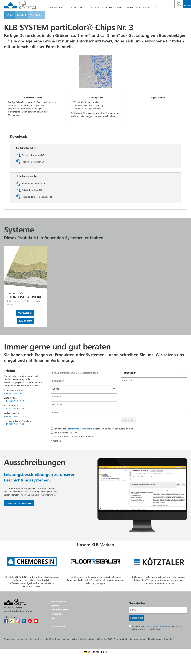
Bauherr (21, 19)
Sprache (178, 6)
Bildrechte (101, 639)
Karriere (147, 11)
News (119, 11)
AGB (110, 639)
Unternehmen (132, 11)
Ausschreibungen (34, 462)
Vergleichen (25, 313)
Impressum (23, 639)
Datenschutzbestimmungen (79, 428)
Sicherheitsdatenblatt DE (33, 183)
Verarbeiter (36, 19)
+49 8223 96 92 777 (14, 416)
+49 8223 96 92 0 (12, 393)
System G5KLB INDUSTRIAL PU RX (24, 295)
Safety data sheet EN (32, 190)
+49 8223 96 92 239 (14, 424)
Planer (9, 19)
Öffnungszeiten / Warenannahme (78, 639)
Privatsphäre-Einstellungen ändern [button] (130, 639)
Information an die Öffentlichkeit (45, 639)
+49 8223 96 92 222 (14, 401)
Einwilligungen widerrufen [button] (160, 639)
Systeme (72, 11)
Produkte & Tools (89, 11)
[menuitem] (87, 652)
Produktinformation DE (33, 155)
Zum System (25, 321)
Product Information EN (33, 161)
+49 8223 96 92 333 (14, 408)
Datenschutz (10, 639)
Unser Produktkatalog (19, 503)
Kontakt (187, 6)
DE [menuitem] (88, 652)
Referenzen (108, 11)
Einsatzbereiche (57, 11)
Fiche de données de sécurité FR (37, 196)
